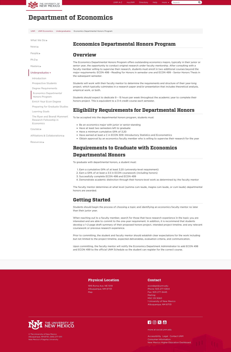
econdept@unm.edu (158, 286)
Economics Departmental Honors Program (47, 95)
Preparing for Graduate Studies (50, 106)
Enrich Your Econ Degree (46, 101)
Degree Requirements (44, 88)
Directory (143, 2)
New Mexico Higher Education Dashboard (169, 342)
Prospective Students (44, 83)
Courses (34, 129)
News (33, 46)
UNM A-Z (117, 2)
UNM (33, 31)
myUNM (131, 2)
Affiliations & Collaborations (46, 135)
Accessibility (154, 336)
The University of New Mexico (44, 5)
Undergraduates (63, 31)
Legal (165, 336)
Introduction (39, 78)
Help (155, 2)
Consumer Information (159, 339)
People (34, 53)
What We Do (37, 40)
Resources (36, 142)
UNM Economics (45, 31)
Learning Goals (40, 111)
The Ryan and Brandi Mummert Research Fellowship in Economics (50, 120)
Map (90, 292)
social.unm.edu (164, 329)
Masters (34, 66)
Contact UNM (176, 336)
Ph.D (33, 59)
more (165, 2)
